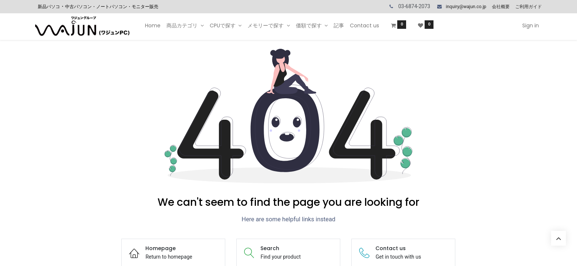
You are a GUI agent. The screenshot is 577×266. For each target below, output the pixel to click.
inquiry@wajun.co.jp (466, 6)
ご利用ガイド (528, 6)
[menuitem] (152, 26)
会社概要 (501, 6)
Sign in (530, 25)
